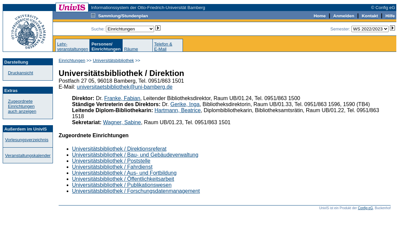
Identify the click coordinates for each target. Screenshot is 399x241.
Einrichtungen (72, 60)
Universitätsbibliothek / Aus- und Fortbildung (124, 173)
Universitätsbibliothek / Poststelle (111, 161)
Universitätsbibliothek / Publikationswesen (122, 185)
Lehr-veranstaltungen (72, 47)
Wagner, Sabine (122, 122)
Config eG (365, 208)
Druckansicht (20, 72)
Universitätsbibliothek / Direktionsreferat (119, 149)
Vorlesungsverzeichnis (26, 139)
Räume (131, 49)
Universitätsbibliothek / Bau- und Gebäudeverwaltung (135, 155)
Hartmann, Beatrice (177, 110)
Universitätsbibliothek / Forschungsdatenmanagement (136, 191)
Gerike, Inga (184, 104)
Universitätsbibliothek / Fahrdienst (112, 167)
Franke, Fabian (122, 98)
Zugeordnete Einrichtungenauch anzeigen (22, 106)
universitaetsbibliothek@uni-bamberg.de (125, 87)
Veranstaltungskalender (28, 155)
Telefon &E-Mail (163, 47)
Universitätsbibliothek (113, 60)
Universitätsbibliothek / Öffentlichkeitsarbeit (123, 179)
